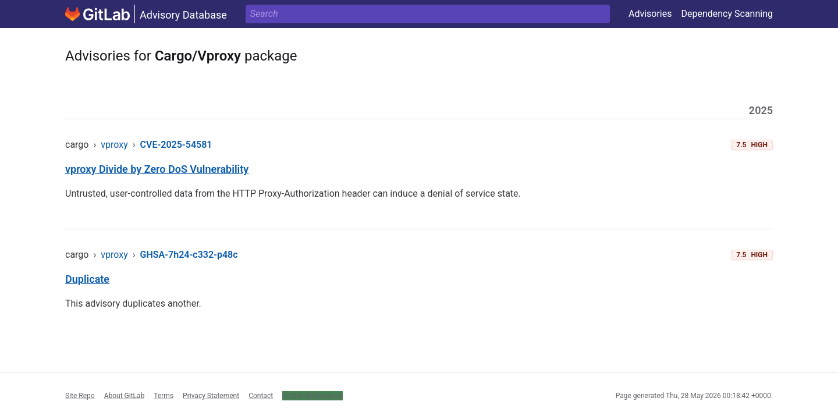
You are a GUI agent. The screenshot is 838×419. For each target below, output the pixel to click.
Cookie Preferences (312, 396)
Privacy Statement (211, 396)
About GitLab (124, 396)
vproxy (114, 144)
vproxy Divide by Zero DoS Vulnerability (156, 169)
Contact (260, 396)
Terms (163, 396)
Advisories (650, 13)
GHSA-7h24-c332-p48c (189, 254)
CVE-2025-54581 (176, 144)
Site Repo (80, 396)
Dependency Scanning (727, 13)
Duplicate (87, 279)
